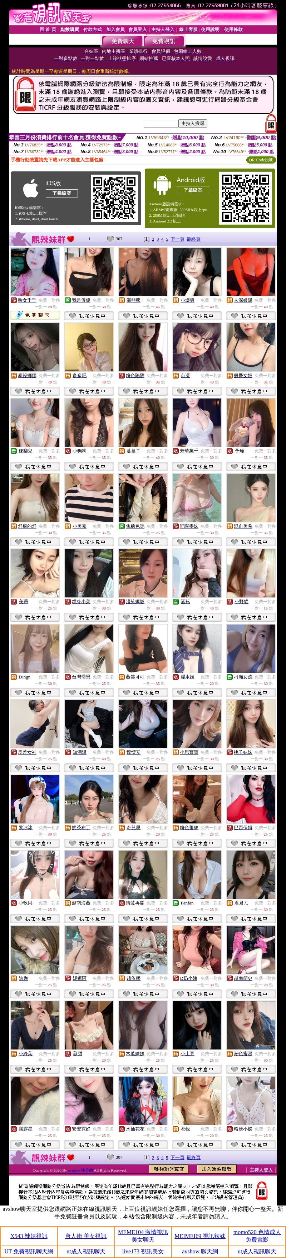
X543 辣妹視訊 (29, 1236)
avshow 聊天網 (81, 1170)
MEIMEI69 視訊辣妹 (200, 1236)
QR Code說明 (261, 159)
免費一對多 (49, 300)
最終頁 (194, 239)
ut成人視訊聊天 (85, 1251)
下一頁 (177, 239)
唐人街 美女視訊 (86, 1236)
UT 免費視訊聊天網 (28, 1251)
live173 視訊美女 (143, 1251)
